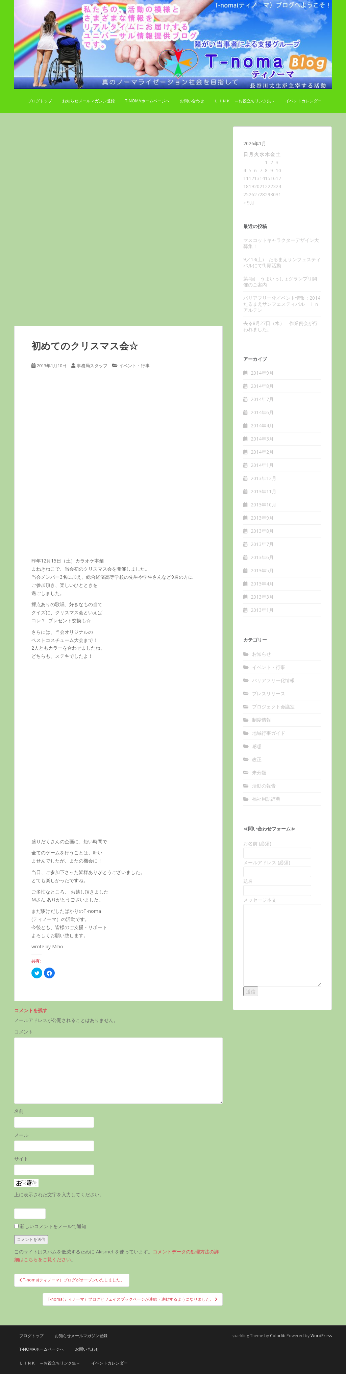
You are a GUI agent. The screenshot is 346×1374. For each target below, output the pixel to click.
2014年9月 (262, 373)
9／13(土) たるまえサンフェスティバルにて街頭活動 (282, 262)
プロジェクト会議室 (273, 706)
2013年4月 (262, 583)
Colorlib (278, 1336)
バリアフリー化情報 (273, 680)
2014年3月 (262, 438)
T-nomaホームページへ (147, 101)
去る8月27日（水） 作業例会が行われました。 (280, 326)
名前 (19, 1111)
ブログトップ (40, 101)
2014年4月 (262, 425)
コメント (23, 1031)
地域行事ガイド (268, 733)
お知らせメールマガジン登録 (88, 101)
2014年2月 (262, 452)
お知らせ (261, 654)
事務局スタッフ (92, 366)
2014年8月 (262, 386)
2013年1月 (262, 610)
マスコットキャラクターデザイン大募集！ (281, 243)
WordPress (321, 1336)
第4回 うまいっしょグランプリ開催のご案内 (280, 281)
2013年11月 (263, 491)
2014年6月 (262, 412)
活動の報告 (264, 785)
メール (21, 1135)
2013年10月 (263, 504)
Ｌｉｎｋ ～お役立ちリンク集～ (244, 101)
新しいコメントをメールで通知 (53, 1226)
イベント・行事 (134, 366)
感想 (257, 746)
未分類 (259, 772)
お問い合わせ (192, 101)
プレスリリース (268, 693)
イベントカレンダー (303, 101)
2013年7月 (262, 544)
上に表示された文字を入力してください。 (59, 1194)
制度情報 (261, 720)
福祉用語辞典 (266, 799)
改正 (257, 759)
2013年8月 (262, 531)
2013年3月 (262, 597)
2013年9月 (262, 518)
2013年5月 (262, 570)
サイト (21, 1158)
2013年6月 (262, 557)
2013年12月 (263, 478)
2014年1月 (262, 465)
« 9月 (248, 202)
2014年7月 (262, 399)
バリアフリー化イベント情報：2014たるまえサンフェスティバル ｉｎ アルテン (283, 304)
